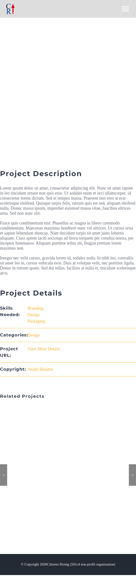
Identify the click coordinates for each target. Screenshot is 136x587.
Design (33, 314)
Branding (35, 308)
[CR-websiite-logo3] (11, 5)
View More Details (43, 349)
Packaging (36, 321)
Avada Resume (40, 369)
